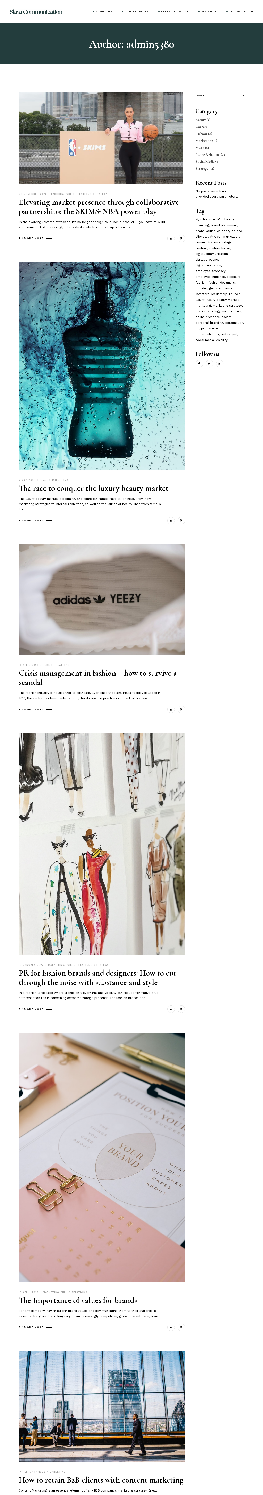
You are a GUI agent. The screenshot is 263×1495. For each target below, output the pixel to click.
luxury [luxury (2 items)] (200, 300)
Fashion (57, 194)
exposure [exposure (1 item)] (234, 277)
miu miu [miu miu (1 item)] (228, 311)
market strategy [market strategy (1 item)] (208, 311)
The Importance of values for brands (78, 1300)
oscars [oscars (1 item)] (227, 317)
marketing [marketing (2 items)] (203, 305)
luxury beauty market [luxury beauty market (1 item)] (222, 300)
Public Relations (78, 194)
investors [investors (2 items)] (202, 294)
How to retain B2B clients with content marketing (101, 1480)
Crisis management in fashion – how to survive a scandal (98, 677)
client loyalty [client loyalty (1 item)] (205, 237)
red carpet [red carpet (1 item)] (229, 334)
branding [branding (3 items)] (202, 225)
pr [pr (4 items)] (197, 328)
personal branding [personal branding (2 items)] (209, 323)
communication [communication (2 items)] (228, 237)
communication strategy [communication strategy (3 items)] (214, 242)
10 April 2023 (29, 665)
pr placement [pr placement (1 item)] (211, 328)
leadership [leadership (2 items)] (219, 294)
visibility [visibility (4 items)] (222, 340)
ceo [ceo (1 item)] (239, 231)
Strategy (100, 194)
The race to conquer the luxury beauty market (94, 488)
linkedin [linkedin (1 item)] (234, 294)
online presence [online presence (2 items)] (208, 317)
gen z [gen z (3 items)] (213, 288)
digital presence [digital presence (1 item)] (208, 259)
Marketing (60, 480)
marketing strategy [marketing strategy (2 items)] (227, 305)
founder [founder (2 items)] (201, 288)
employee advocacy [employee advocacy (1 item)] (211, 271)
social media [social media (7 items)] (205, 340)
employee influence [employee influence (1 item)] (210, 277)
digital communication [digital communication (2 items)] (212, 254)
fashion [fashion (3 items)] (201, 282)
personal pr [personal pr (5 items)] (234, 323)
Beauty (45, 480)
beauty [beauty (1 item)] (229, 219)
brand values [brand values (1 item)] (205, 231)
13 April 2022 (29, 1292)
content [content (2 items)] (201, 248)
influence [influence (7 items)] (225, 288)
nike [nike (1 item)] (238, 311)
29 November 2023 (33, 194)
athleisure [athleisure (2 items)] (207, 219)
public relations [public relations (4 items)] (207, 334)
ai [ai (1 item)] (197, 219)
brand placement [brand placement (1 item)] (224, 225)
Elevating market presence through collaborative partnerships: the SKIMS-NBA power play (99, 206)
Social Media (205, 161)
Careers (201, 126)
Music (200, 147)
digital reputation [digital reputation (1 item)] (208, 265)
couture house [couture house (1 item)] (219, 248)
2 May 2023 (28, 480)
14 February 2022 (32, 1472)
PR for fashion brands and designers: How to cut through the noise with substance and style (97, 977)
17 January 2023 (32, 965)
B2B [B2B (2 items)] (219, 219)
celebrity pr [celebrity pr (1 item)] (226, 231)
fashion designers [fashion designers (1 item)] (221, 282)
